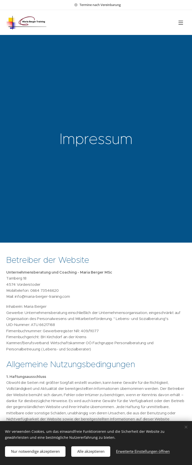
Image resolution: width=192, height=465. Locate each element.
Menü (180, 22)
